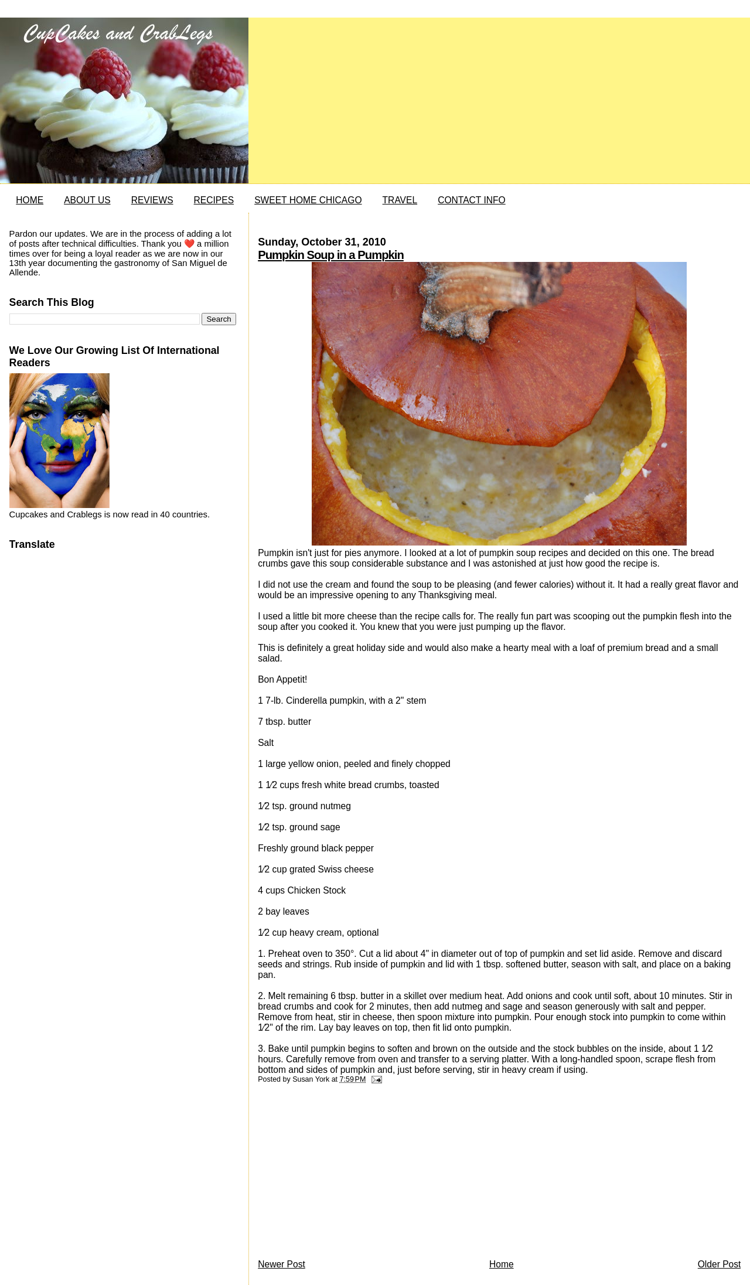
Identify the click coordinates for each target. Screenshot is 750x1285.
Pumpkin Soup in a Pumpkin (331, 254)
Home (501, 1264)
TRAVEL (400, 200)
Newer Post (281, 1264)
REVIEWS (152, 200)
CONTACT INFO (472, 200)
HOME (29, 200)
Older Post (719, 1264)
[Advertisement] (346, 1174)
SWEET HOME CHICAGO (308, 200)
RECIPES (214, 200)
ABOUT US (87, 200)
